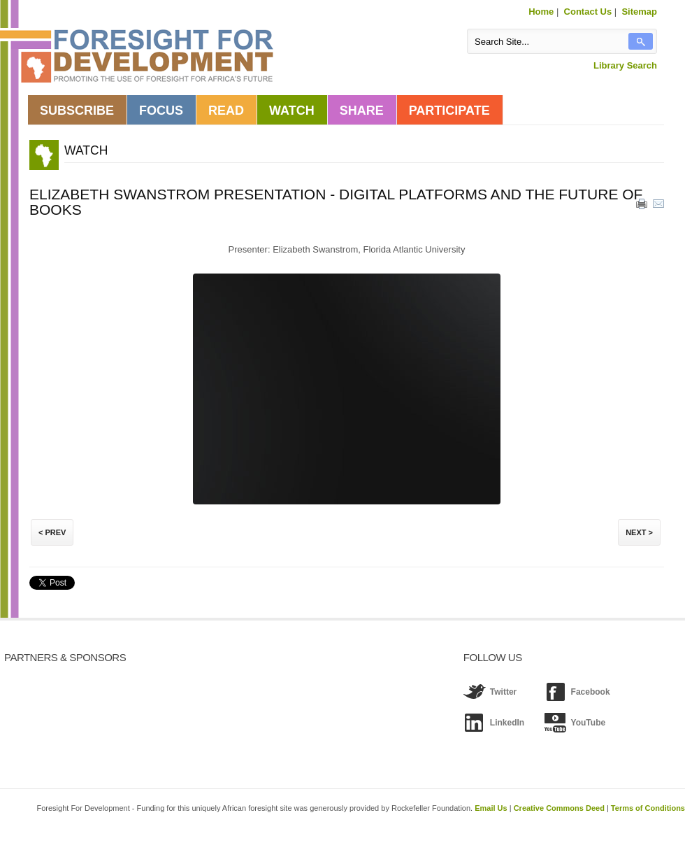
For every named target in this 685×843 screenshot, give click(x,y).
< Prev (52, 532)
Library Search (625, 65)
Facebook (590, 692)
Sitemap (639, 11)
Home (541, 11)
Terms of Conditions (648, 808)
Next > (639, 532)
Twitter (503, 692)
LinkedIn (507, 723)
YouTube (588, 723)
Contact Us (588, 11)
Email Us (491, 808)
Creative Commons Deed (559, 808)
